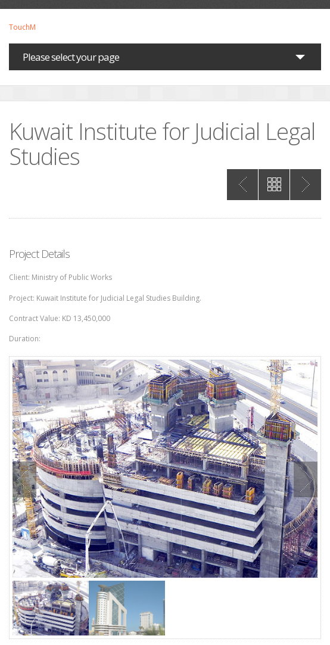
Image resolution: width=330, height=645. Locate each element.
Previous (24, 479)
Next (305, 479)
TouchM (22, 27)
